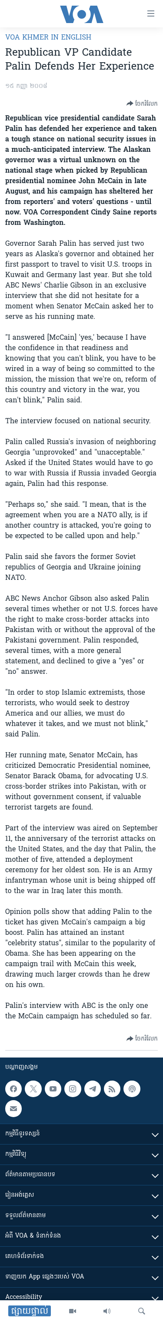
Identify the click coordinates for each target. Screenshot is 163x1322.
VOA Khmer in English (48, 38)
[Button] (142, 103)
